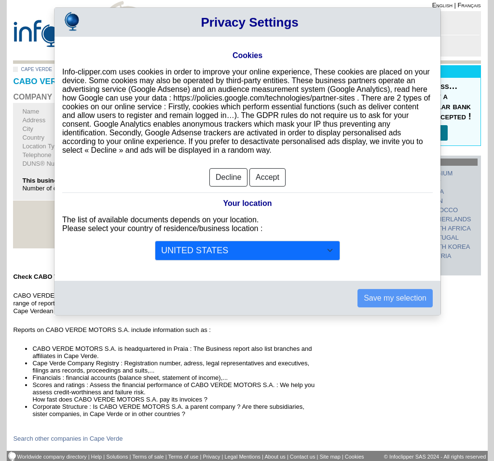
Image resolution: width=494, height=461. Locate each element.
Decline (228, 161)
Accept (267, 161)
